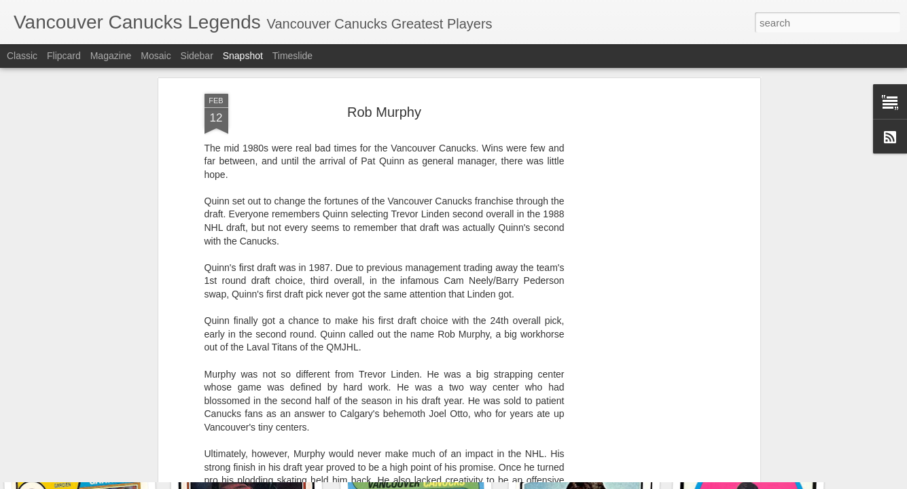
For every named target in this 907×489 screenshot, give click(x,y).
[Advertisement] (639, 218)
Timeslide (292, 55)
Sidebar (197, 55)
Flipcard (64, 55)
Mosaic (156, 55)
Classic (22, 55)
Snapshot (243, 55)
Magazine (111, 55)
